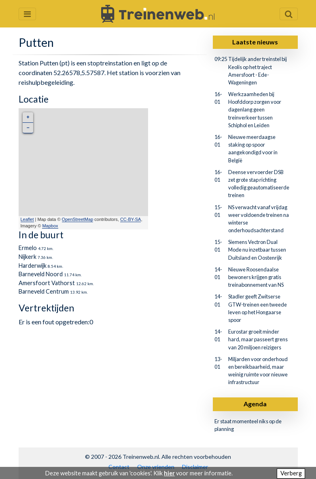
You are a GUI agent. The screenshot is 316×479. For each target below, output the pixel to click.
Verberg (291, 473)
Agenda (255, 404)
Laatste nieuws (255, 42)
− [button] (27, 127)
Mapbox (50, 225)
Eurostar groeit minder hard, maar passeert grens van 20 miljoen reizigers (258, 339)
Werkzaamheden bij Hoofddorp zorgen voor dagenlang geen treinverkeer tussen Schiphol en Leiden (254, 109)
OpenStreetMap (77, 219)
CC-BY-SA (130, 219)
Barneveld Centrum (44, 291)
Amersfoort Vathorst (47, 282)
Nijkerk (27, 256)
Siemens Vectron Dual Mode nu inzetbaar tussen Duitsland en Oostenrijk (257, 250)
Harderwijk (33, 265)
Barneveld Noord (41, 274)
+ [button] (27, 117)
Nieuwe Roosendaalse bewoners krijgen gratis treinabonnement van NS (256, 277)
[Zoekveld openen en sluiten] (289, 14)
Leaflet (27, 219)
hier (169, 473)
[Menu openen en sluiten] (27, 14)
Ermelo (28, 247)
